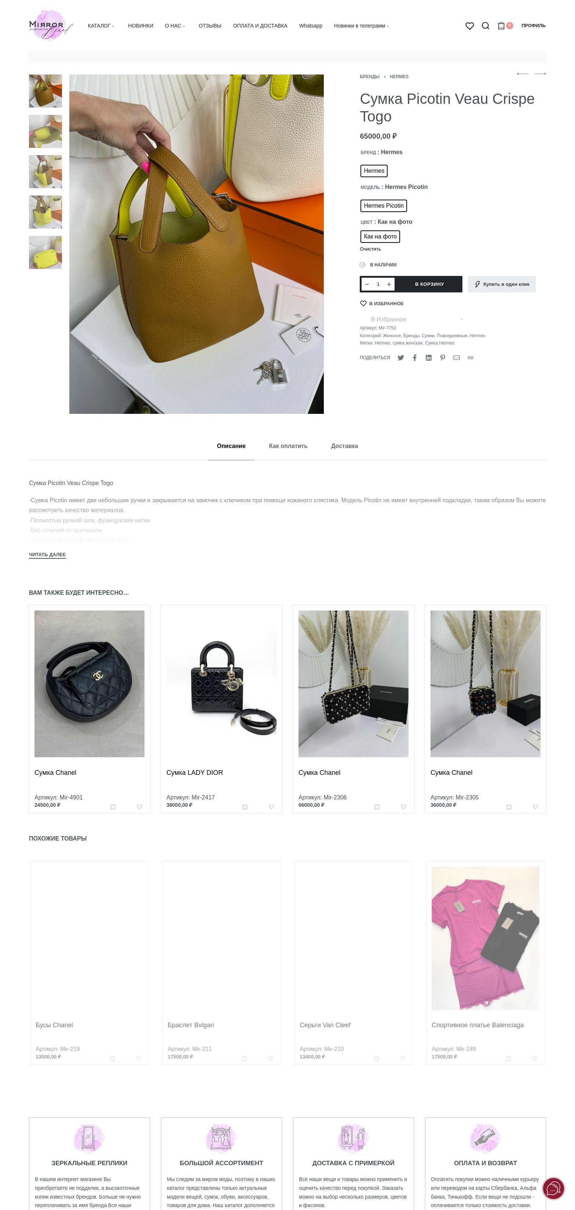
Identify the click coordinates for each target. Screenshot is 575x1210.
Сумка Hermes (439, 343)
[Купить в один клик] (502, 284)
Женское (392, 335)
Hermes (399, 76)
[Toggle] (47, 555)
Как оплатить (288, 446)
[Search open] (485, 26)
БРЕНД (368, 152)
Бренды (370, 76)
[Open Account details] (533, 26)
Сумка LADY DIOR (195, 780)
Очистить (370, 249)
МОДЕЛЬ (370, 187)
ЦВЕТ (366, 222)
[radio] (374, 170)
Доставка (344, 446)
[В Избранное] (382, 303)
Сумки (428, 335)
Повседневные (452, 335)
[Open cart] (505, 26)
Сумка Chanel (56, 777)
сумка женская (408, 343)
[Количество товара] (378, 284)
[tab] (231, 446)
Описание (231, 446)
